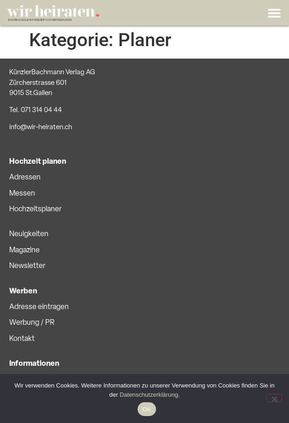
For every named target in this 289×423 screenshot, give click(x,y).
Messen (22, 193)
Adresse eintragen (39, 307)
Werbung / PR (31, 323)
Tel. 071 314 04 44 (35, 110)
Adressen (25, 177)
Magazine (24, 250)
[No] (274, 398)
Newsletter (27, 266)
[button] (274, 12)
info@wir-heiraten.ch (40, 127)
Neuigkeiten (28, 234)
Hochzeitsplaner (35, 209)
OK (146, 409)
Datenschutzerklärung (149, 394)
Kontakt (22, 339)
